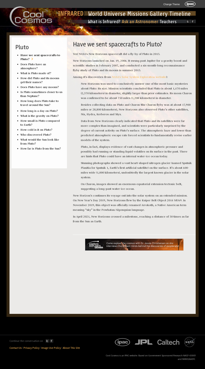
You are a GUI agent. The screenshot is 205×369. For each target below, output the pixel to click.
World (95, 13)
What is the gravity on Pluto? (39, 116)
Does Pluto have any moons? (39, 87)
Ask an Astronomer (140, 21)
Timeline (180, 13)
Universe (115, 13)
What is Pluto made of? (35, 73)
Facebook (51, 341)
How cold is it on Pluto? (36, 129)
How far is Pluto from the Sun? (40, 148)
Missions (137, 13)
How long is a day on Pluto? (39, 111)
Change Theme (171, 4)
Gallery (159, 13)
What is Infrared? (104, 21)
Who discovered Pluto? (35, 134)
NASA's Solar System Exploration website (139, 77)
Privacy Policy (32, 348)
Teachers (168, 21)
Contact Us (16, 348)
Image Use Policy (51, 348)
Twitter (47, 341)
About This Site (71, 348)
